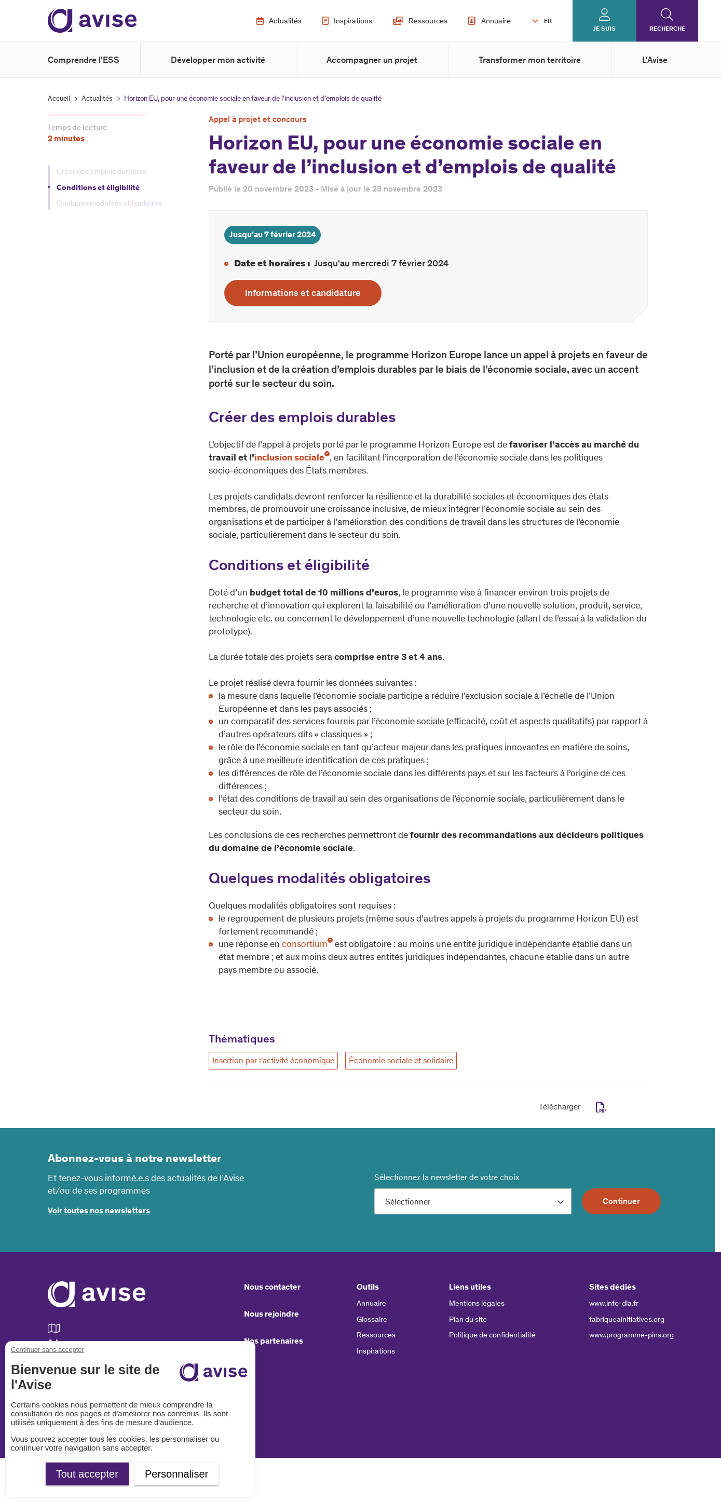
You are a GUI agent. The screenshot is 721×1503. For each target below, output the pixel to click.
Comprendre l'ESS (83, 60)
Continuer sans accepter (47, 1349)
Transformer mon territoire (530, 60)
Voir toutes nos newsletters (99, 1210)
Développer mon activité (218, 60)
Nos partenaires (273, 1341)
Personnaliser (176, 1474)
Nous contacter (272, 1287)
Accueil (59, 98)
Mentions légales (477, 1303)
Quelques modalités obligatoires (109, 203)
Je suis (604, 28)
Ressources (420, 20)
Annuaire (489, 20)
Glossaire (372, 1319)
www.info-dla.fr (613, 1303)
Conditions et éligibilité (99, 187)
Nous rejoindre (271, 1314)
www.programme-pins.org (631, 1334)
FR (548, 20)
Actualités (279, 20)
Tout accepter (87, 1474)
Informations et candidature (303, 293)
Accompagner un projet (372, 60)
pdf (601, 1107)
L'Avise (655, 60)
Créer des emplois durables (101, 171)
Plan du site (468, 1319)
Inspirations (347, 20)
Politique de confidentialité (492, 1334)
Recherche (667, 28)
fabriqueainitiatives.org (626, 1319)
